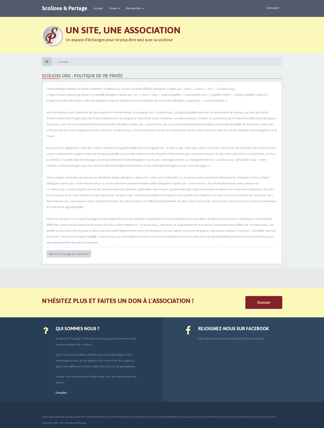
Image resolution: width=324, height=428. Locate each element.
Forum (114, 8)
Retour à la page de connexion (69, 254)
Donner (263, 302)
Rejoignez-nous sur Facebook (233, 328)
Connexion (272, 8)
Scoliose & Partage (64, 8)
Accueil (98, 8)
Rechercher (135, 8)
